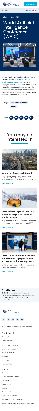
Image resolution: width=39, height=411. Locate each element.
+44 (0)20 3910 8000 (11, 346)
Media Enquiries (7, 341)
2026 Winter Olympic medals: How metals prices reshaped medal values (18, 214)
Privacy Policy (6, 384)
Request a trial (30, 4)
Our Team (5, 360)
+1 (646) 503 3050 (11, 349)
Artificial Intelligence (19, 103)
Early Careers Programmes (11, 377)
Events (13, 107)
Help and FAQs (7, 364)
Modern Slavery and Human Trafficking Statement (18, 403)
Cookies (4, 388)
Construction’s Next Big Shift (18, 173)
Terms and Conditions (9, 396)
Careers (5, 373)
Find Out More (8, 183)
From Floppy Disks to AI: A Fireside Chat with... (18, 295)
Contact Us (5, 337)
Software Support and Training (12, 399)
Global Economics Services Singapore (15, 293)
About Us (5, 356)
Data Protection (7, 392)
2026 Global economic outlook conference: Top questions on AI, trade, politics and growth (18, 258)
